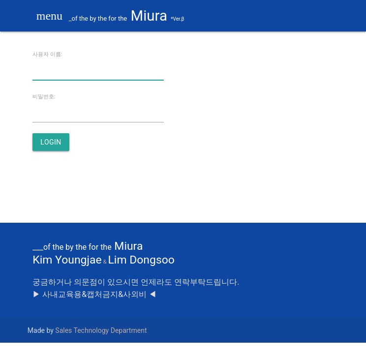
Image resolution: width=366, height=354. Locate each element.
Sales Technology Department (101, 330)
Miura (117, 15)
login (50, 142)
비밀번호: (44, 96)
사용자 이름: (47, 54)
